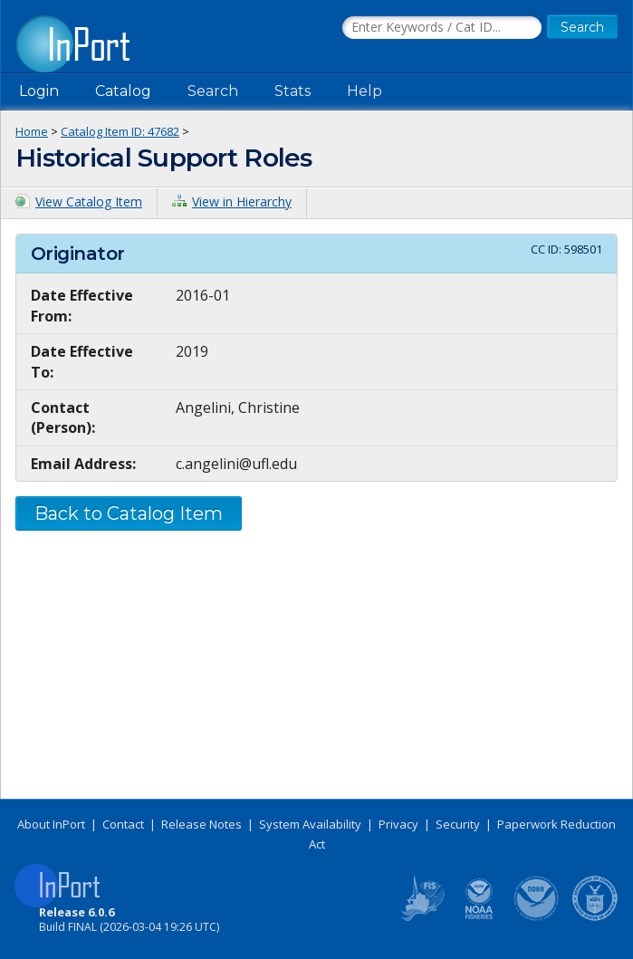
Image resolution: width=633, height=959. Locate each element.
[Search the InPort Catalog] (442, 28)
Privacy (398, 824)
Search (212, 91)
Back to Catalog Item (128, 513)
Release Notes (201, 824)
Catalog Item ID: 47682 (120, 131)
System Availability (310, 824)
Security (458, 824)
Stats (292, 91)
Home (31, 131)
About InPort (51, 824)
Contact (123, 824)
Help (364, 91)
